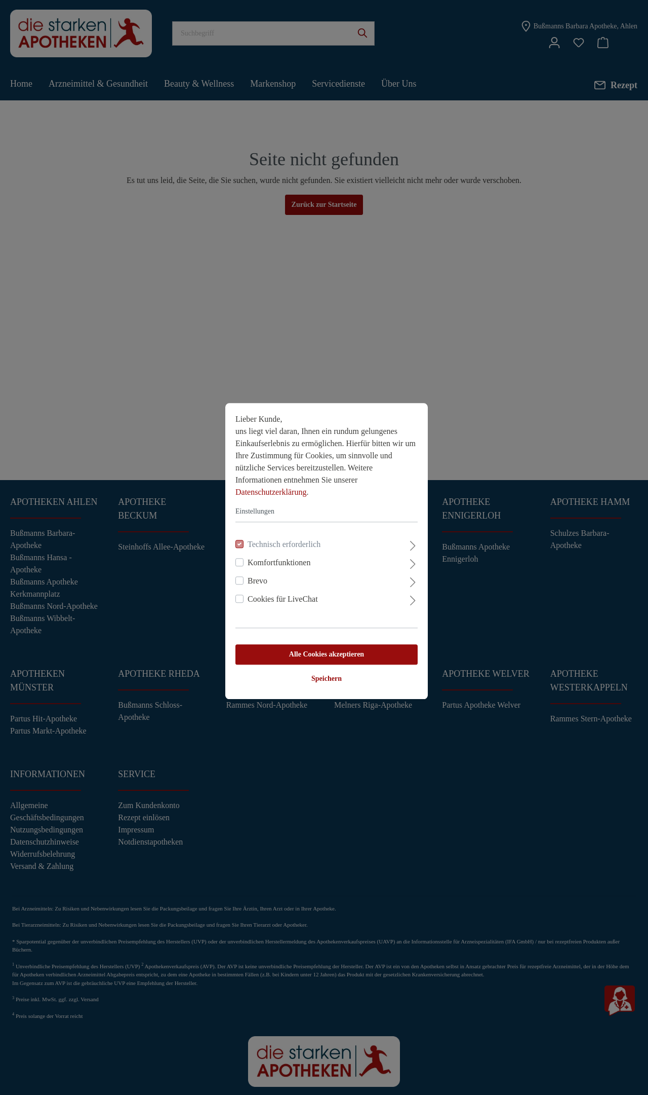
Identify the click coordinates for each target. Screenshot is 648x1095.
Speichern (324, 675)
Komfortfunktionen (276, 559)
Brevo (255, 577)
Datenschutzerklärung (268, 488)
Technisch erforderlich (281, 540)
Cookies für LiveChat (280, 595)
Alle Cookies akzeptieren (324, 650)
